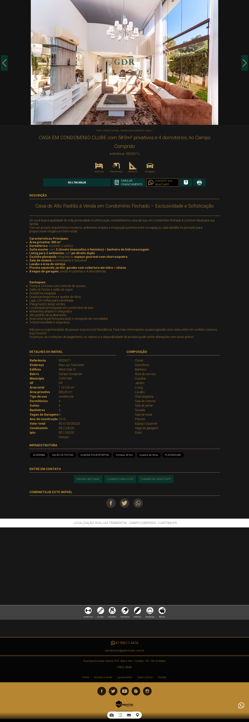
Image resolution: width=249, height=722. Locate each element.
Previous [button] (4, 63)
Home (85, 677)
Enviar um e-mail (88, 479)
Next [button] (244, 63)
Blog (136, 691)
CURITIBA (115, 131)
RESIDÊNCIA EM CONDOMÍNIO (132, 131)
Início (98, 131)
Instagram (147, 691)
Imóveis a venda (103, 677)
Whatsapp (138, 503)
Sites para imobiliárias (124, 711)
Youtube (124, 691)
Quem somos (145, 677)
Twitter (124, 503)
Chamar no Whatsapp (156, 479)
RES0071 (149, 131)
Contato (162, 677)
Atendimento (241, 705)
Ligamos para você (120, 479)
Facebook (111, 503)
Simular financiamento (131, 182)
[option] (124, 62)
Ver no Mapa (158, 661)
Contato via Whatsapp (163, 182)
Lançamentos (124, 677)
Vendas (106, 131)
